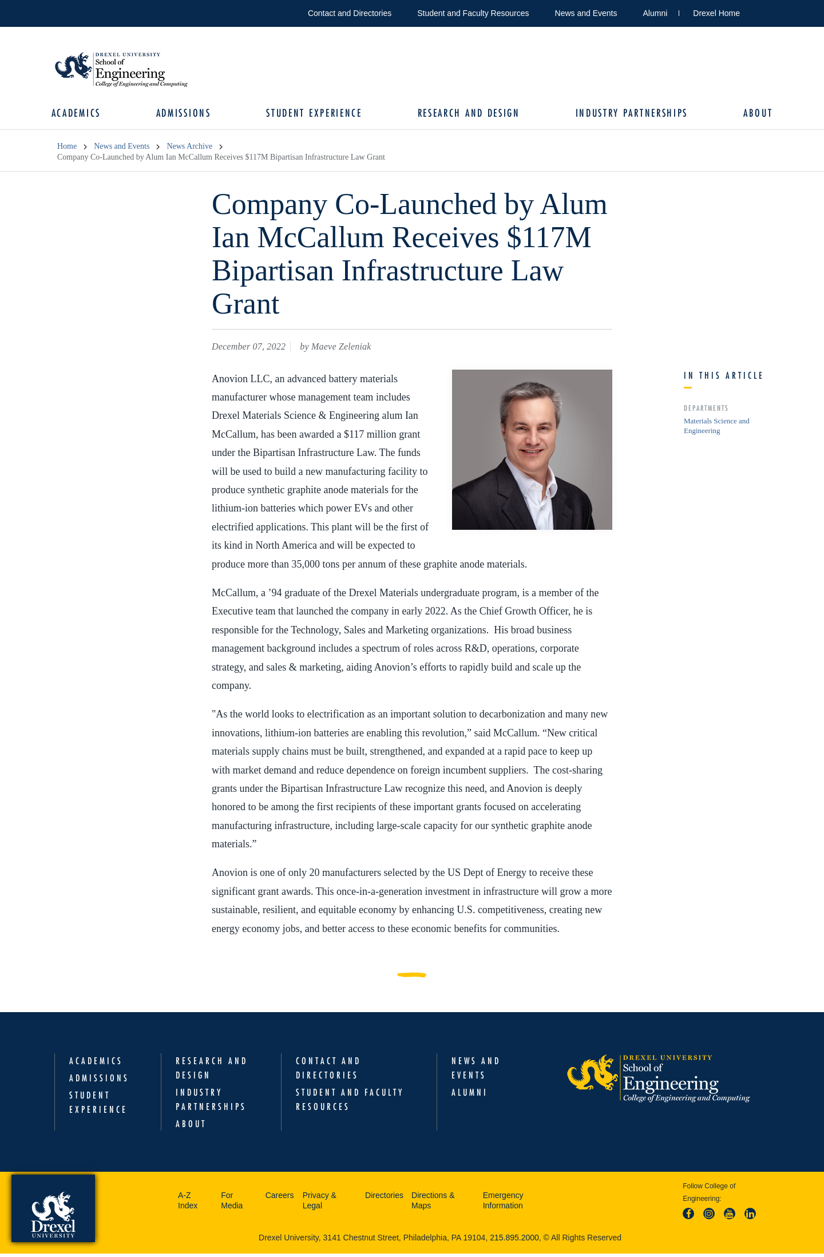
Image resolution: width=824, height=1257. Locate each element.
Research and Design (467, 114)
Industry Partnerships (628, 114)
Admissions (187, 114)
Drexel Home (716, 13)
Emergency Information (503, 1203)
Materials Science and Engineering (717, 429)
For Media (232, 1203)
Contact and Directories (349, 13)
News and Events (586, 13)
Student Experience (315, 114)
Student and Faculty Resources (473, 13)
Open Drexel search (760, 11)
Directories (384, 1198)
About (752, 114)
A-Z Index (187, 1203)
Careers (280, 1198)
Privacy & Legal (319, 1203)
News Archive (189, 149)
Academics (81, 114)
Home (67, 149)
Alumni (655, 13)
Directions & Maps (432, 1203)
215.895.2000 (514, 1240)
